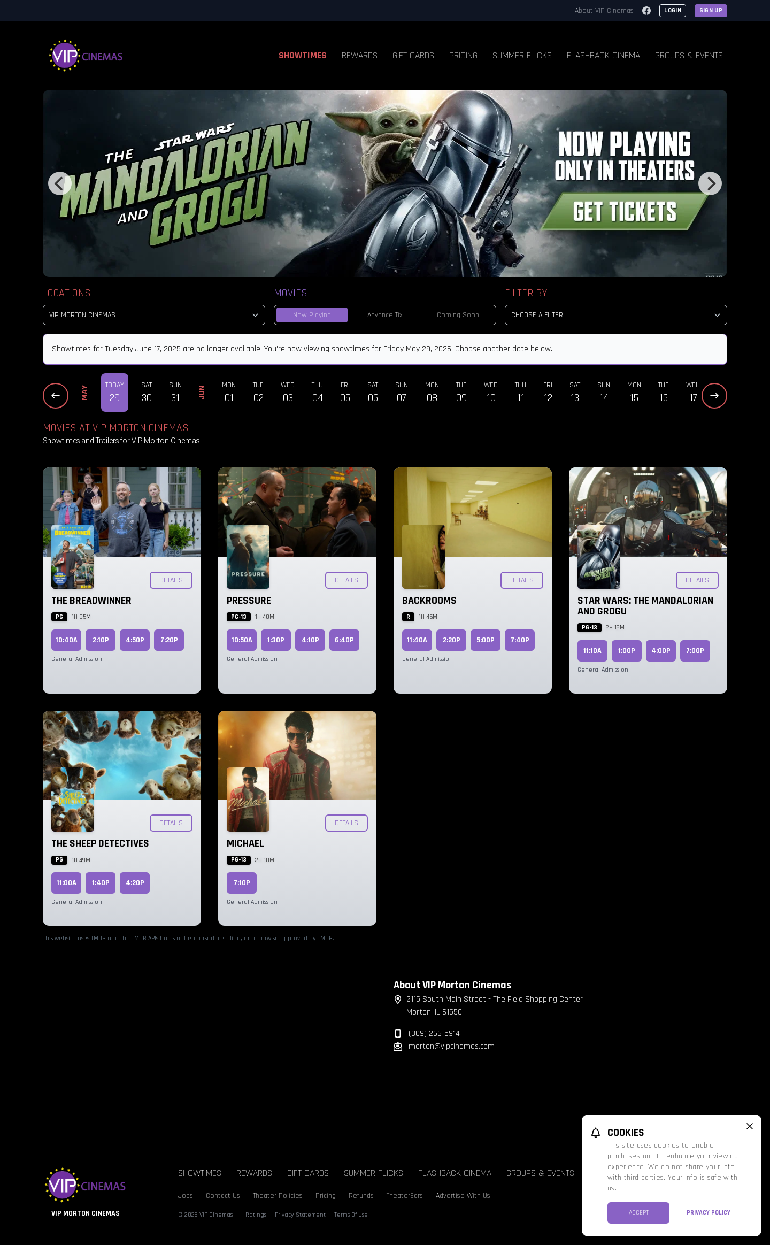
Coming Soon (458, 315)
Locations (67, 293)
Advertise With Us (463, 1196)
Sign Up (710, 10)
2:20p (451, 640)
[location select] (154, 315)
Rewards (360, 55)
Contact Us (223, 1196)
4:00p (661, 651)
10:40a (67, 640)
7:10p (242, 883)
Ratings (255, 1215)
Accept (639, 1213)
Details (171, 580)
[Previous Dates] (55, 396)
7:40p (520, 640)
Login (672, 10)
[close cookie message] (749, 1126)
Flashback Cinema (603, 55)
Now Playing (312, 315)
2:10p (101, 640)
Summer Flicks (522, 55)
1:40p (101, 883)
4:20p (135, 883)
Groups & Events (689, 55)
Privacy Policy (708, 1213)
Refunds (361, 1196)
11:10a (592, 651)
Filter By (526, 293)
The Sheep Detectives (100, 843)
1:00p (626, 651)
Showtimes (303, 55)
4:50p (135, 640)
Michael (245, 843)
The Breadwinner (91, 601)
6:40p (344, 640)
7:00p (695, 651)
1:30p (275, 640)
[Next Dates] (714, 396)
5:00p (485, 640)
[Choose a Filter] (616, 315)
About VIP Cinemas (604, 11)
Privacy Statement (300, 1215)
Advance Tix (385, 315)
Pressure (249, 601)
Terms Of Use (351, 1215)
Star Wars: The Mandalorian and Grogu (645, 606)
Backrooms (429, 601)
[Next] (710, 183)
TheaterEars (405, 1196)
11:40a (417, 640)
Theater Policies (278, 1196)
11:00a (66, 883)
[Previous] (60, 183)
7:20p (169, 640)
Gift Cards (413, 55)
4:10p (310, 640)
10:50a (242, 640)
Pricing (463, 55)
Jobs (185, 1196)
